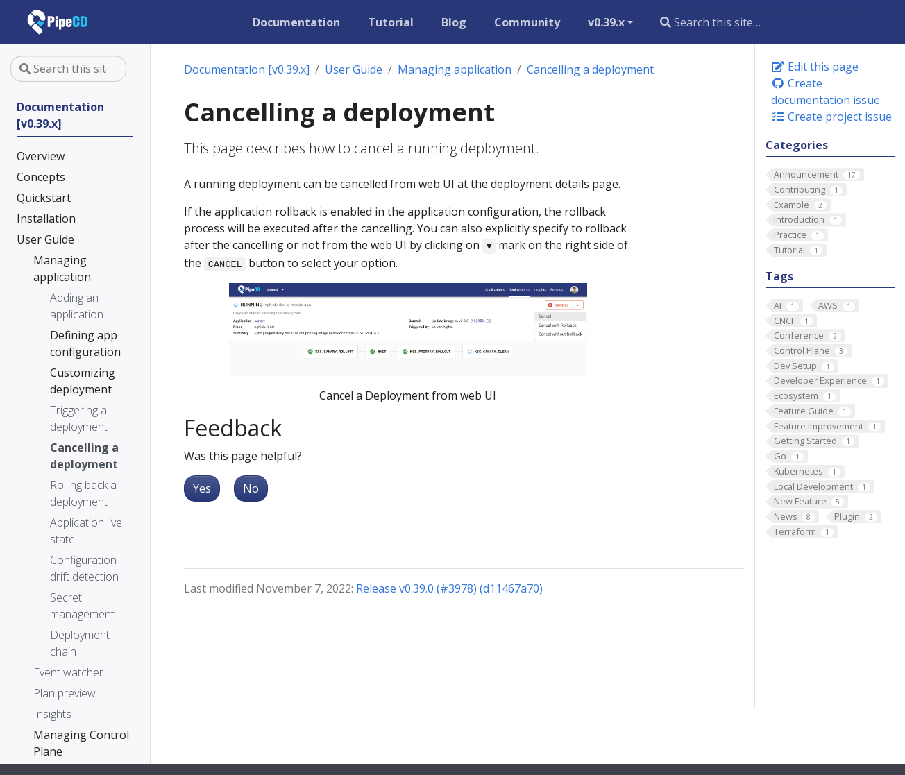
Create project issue (831, 116)
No (251, 488)
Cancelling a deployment (590, 69)
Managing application (454, 69)
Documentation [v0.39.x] (247, 69)
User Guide (353, 69)
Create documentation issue (825, 92)
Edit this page (815, 66)
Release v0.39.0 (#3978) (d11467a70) (449, 588)
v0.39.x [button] (606, 22)
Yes (202, 488)
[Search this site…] (761, 22)
